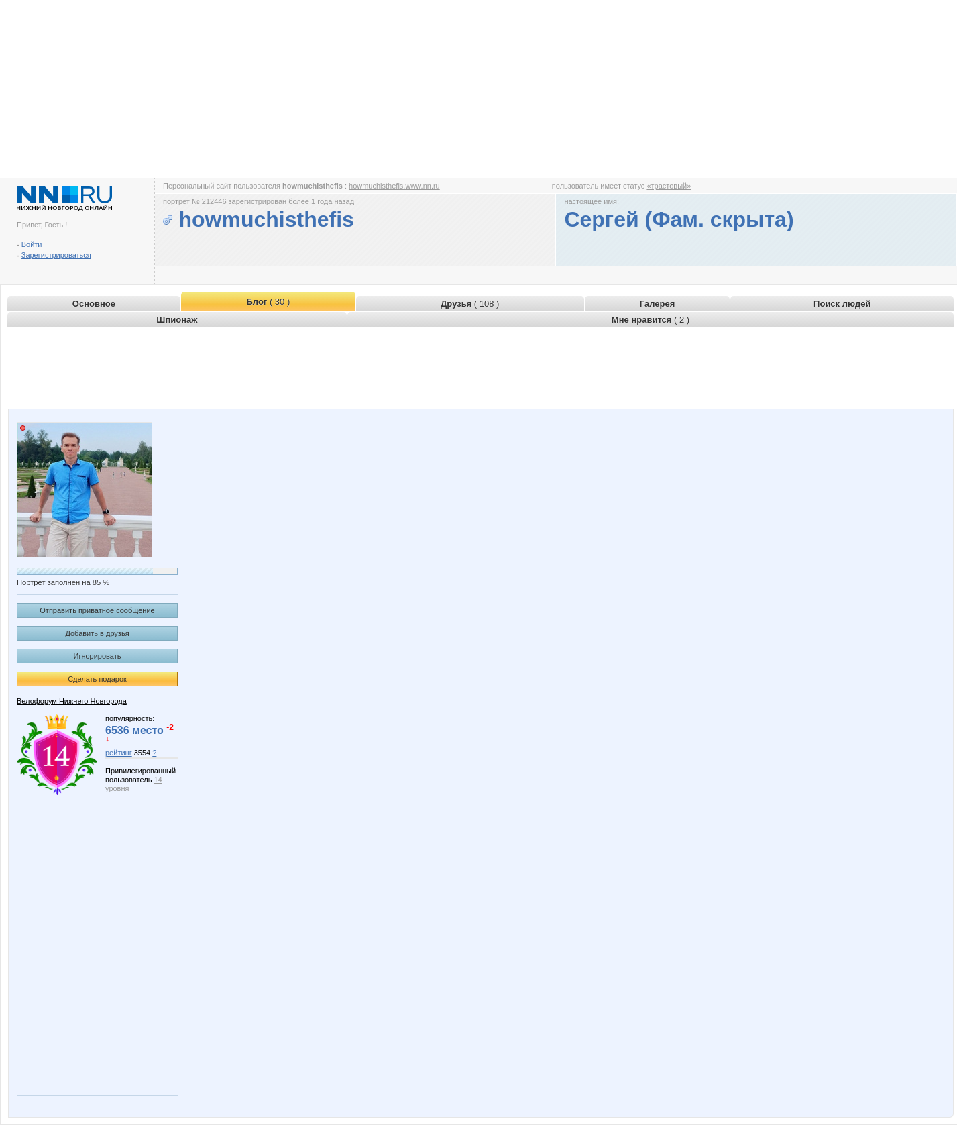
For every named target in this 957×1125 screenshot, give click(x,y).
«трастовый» (668, 186)
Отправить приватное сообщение (97, 610)
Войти (31, 244)
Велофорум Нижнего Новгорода (72, 701)
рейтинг (118, 753)
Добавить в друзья (97, 633)
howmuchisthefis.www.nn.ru (394, 186)
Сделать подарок (97, 679)
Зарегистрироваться (56, 255)
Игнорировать (97, 656)
